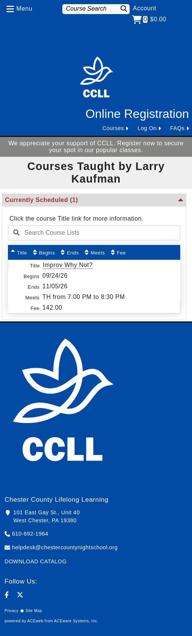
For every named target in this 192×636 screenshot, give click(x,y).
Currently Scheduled (41, 200)
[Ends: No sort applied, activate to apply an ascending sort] (70, 252)
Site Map (33, 611)
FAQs (177, 128)
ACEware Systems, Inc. (76, 621)
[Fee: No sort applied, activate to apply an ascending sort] (118, 252)
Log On (147, 128)
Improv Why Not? (68, 265)
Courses (113, 128)
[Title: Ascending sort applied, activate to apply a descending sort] (19, 252)
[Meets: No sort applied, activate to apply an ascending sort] (95, 252)
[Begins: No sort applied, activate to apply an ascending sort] (44, 252)
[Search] (124, 8)
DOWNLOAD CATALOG (36, 561)
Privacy (12, 611)
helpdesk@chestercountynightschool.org (65, 547)
